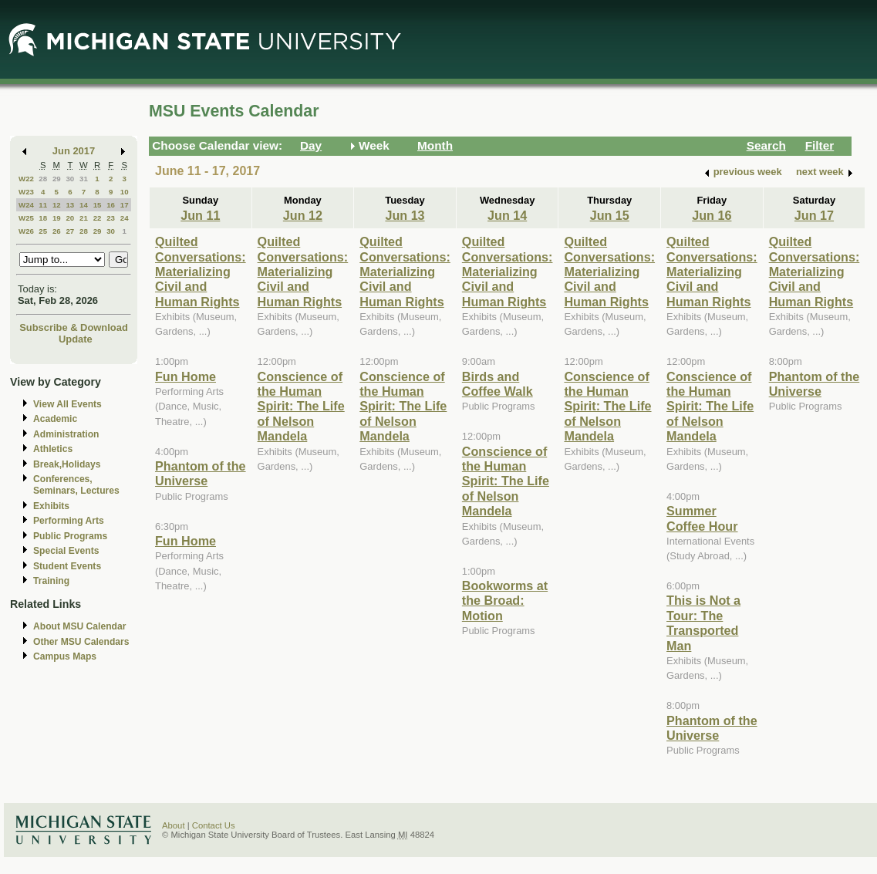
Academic (55, 418)
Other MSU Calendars (81, 641)
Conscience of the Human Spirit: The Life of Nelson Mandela (301, 407)
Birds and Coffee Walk (497, 384)
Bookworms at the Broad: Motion (505, 601)
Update (76, 339)
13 (70, 205)
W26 (26, 231)
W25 (26, 218)
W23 (26, 191)
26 (56, 231)
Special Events (66, 550)
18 (43, 218)
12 (56, 205)
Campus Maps (64, 656)
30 (70, 178)
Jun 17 (814, 215)
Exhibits (51, 506)
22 (97, 218)
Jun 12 (302, 215)
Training (51, 580)
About (173, 825)
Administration (66, 434)
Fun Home (185, 376)
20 (70, 218)
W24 (26, 205)
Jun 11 (200, 215)
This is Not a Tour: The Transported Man (703, 622)
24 (124, 218)
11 (43, 205)
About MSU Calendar (79, 626)
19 (56, 218)
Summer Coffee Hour (701, 518)
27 (70, 231)
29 (56, 178)
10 (124, 191)
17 (124, 205)
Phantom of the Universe (200, 473)
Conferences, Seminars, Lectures (76, 485)
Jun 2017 (73, 151)
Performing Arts (68, 520)
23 (110, 218)
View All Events (67, 404)
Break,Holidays (67, 464)
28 (43, 178)
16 (110, 205)
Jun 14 (507, 215)
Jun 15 (609, 215)
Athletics (53, 449)
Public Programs (70, 536)
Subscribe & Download (73, 327)
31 (83, 178)
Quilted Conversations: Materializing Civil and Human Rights (200, 272)
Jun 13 (404, 215)
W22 (26, 178)
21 (83, 218)
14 (83, 205)
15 (97, 205)
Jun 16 (711, 215)
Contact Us (213, 825)
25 (43, 231)
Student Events (67, 566)
